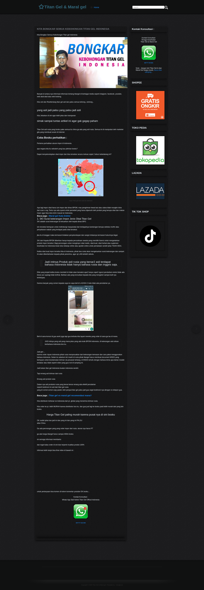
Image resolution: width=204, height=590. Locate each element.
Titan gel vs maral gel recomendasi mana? (70, 395)
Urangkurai (119, 585)
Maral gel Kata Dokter (60, 216)
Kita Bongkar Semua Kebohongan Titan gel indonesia (73, 29)
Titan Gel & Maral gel (65, 7)
